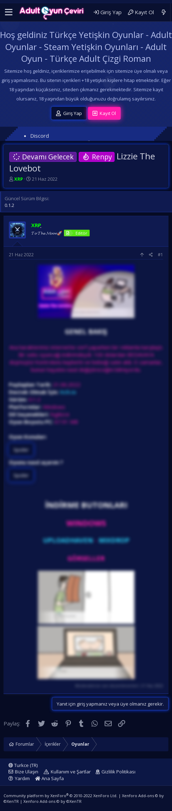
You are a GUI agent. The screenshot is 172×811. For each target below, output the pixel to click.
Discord (39, 135)
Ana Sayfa (49, 778)
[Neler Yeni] (163, 12)
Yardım (22, 778)
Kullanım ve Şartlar (71, 771)
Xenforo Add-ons (52, 801)
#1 (160, 255)
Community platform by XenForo (60, 795)
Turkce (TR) (23, 765)
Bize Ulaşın (26, 771)
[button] (8, 12)
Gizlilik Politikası (118, 771)
